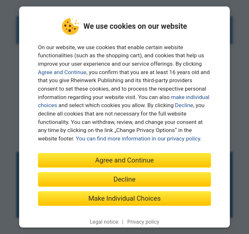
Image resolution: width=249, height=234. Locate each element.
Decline (184, 105)
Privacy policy (143, 222)
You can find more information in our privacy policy (138, 138)
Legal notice (104, 222)
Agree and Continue (62, 72)
